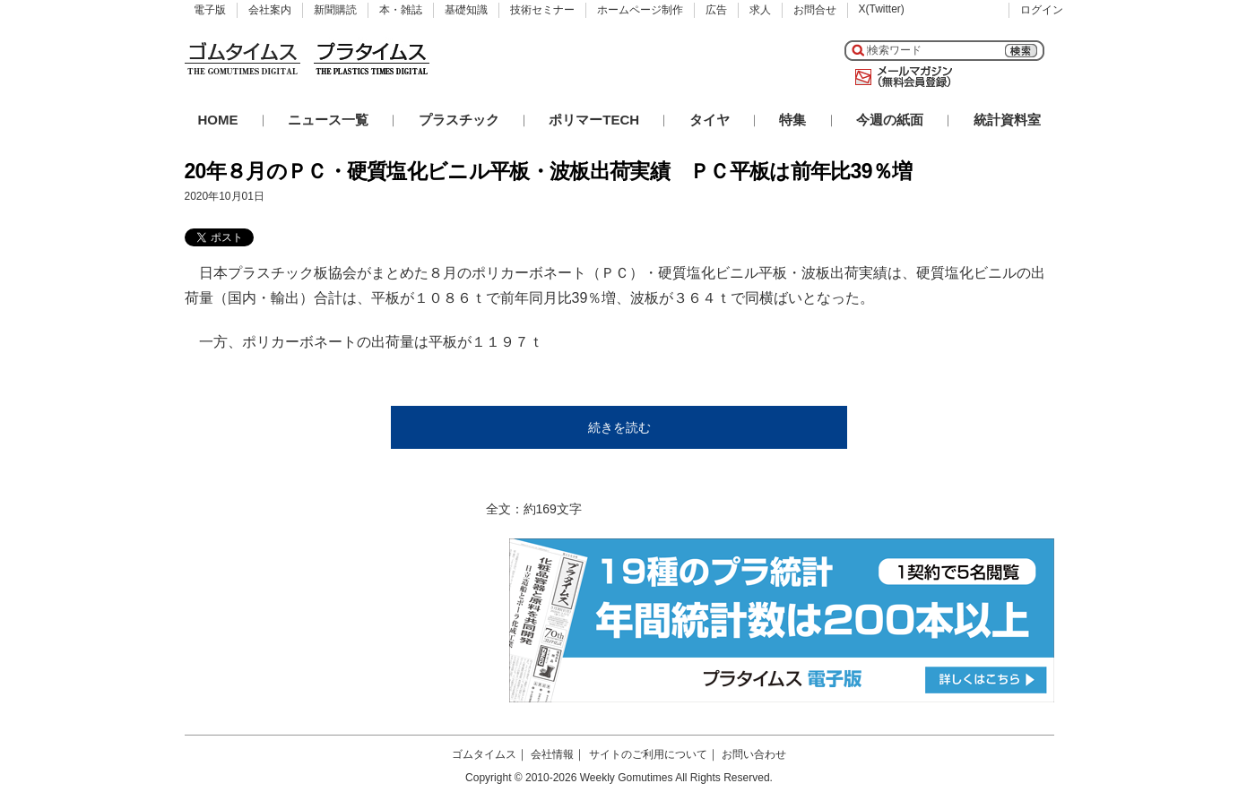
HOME (218, 119)
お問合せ (814, 10)
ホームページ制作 (640, 10)
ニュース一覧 (328, 119)
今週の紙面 (889, 119)
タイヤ (709, 119)
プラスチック (459, 119)
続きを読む (619, 427)
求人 (760, 10)
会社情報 (552, 754)
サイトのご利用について (648, 754)
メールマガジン (900, 77)
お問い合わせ (754, 754)
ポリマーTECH (594, 119)
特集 (792, 119)
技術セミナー (542, 10)
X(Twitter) (882, 9)
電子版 (210, 10)
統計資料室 (1007, 119)
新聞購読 (335, 10)
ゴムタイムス (484, 754)
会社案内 (269, 10)
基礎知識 (466, 10)
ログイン (1041, 10)
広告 (716, 10)
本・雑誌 (400, 10)
